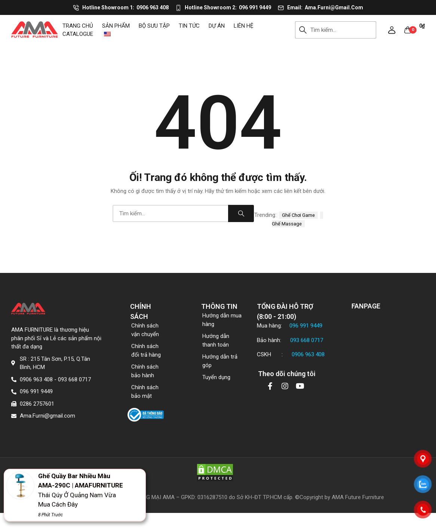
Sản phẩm (116, 25)
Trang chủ (77, 25)
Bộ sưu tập (154, 25)
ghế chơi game (298, 215)
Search (302, 29)
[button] (391, 30)
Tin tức (189, 25)
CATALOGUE (77, 34)
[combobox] (343, 30)
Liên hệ (244, 25)
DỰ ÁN (217, 25)
